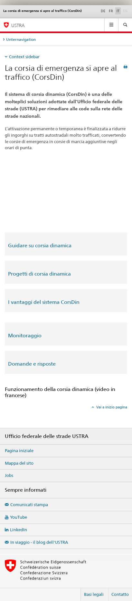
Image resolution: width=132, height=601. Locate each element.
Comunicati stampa (29, 504)
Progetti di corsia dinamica (39, 274)
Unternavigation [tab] (21, 39)
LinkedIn (18, 529)
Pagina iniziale (19, 450)
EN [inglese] (126, 10)
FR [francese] (111, 11)
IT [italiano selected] (118, 11)
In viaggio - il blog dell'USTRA (39, 542)
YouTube (18, 517)
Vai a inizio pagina (111, 407)
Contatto (120, 594)
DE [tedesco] (103, 11)
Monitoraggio (25, 335)
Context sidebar (24, 56)
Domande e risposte (32, 364)
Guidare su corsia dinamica (39, 245)
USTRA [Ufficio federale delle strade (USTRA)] (18, 25)
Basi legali (94, 594)
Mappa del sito (19, 463)
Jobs (9, 475)
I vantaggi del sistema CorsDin (44, 302)
